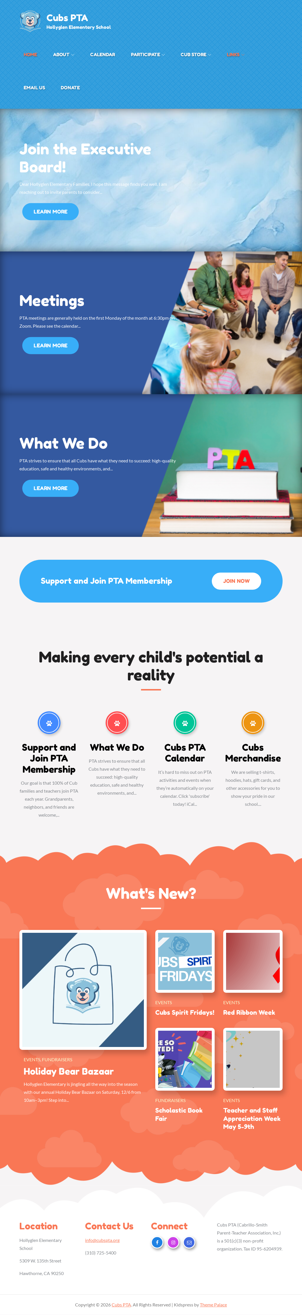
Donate (70, 87)
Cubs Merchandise (253, 753)
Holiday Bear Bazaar (69, 1071)
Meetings (51, 301)
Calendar (102, 54)
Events (32, 1059)
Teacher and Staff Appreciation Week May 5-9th (252, 1119)
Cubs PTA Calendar (185, 753)
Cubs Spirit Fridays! (184, 1012)
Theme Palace (213, 1305)
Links (236, 54)
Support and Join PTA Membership (49, 758)
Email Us (34, 87)
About (64, 54)
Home (30, 54)
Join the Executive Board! (85, 158)
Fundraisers (57, 1059)
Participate (148, 54)
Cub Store (196, 54)
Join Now (240, 583)
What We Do (63, 443)
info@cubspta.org (102, 1240)
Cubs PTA (67, 17)
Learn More (50, 214)
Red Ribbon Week (249, 1012)
